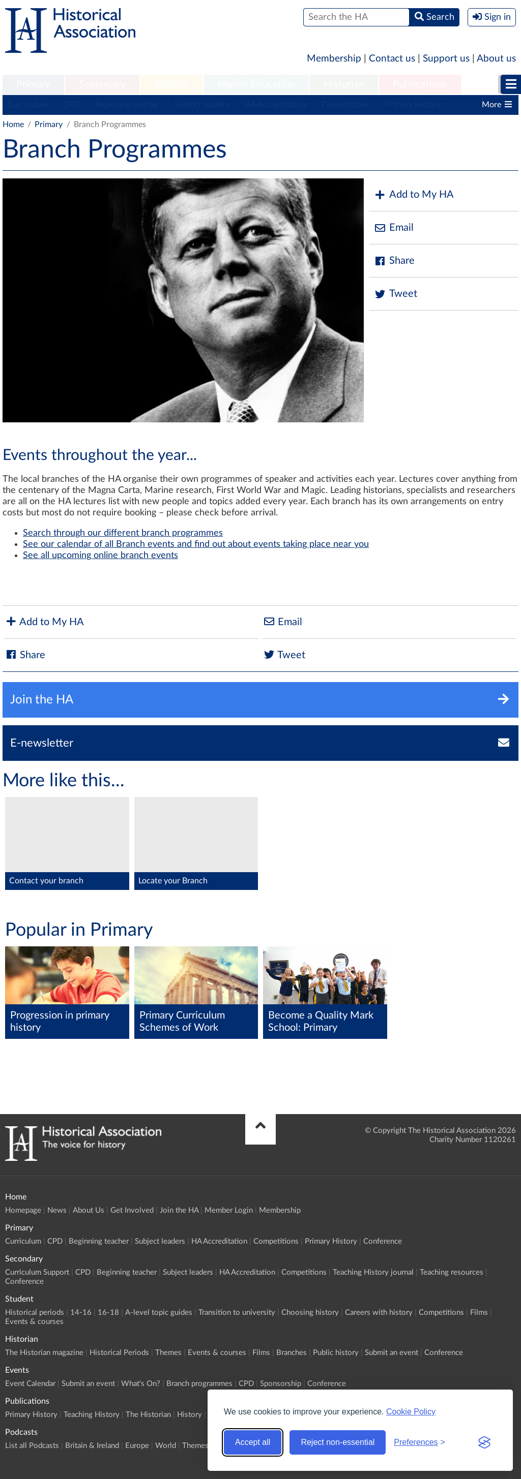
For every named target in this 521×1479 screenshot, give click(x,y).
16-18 (108, 1312)
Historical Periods (119, 1353)
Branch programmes (199, 1384)
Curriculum (28, 105)
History (189, 1415)
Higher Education (256, 84)
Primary (33, 84)
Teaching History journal (373, 1272)
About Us (88, 1210)
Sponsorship (280, 1384)
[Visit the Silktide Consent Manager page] (484, 1442)
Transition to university (236, 1312)
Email (394, 228)
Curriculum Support (37, 1272)
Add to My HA (414, 195)
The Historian (148, 1415)
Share (394, 261)
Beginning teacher (127, 105)
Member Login (229, 1210)
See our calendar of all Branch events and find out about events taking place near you (196, 544)
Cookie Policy (411, 1411)
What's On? (140, 1384)
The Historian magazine (44, 1353)
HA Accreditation (275, 105)
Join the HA (179, 1210)
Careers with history (379, 1312)
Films (479, 1312)
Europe (137, 1446)
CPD (71, 105)
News (57, 1210)
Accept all (252, 1442)
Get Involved (132, 1210)
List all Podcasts (32, 1446)
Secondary (102, 84)
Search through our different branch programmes (123, 533)
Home (13, 124)
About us (496, 59)
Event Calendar (30, 1384)
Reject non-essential (337, 1442)
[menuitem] (33, 85)
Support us (446, 59)
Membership (334, 59)
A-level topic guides (158, 1312)
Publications (420, 84)
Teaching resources (451, 1272)
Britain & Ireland (92, 1446)
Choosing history (310, 1312)
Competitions (345, 105)
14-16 (81, 1312)
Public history (336, 1353)
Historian (344, 84)
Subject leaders (202, 105)
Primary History (413, 105)
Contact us (392, 59)
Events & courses (34, 1322)
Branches (291, 1353)
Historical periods (34, 1312)
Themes (168, 1353)
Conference (382, 1241)
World (165, 1446)
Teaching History (92, 1415)
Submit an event (391, 1353)
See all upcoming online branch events (100, 555)
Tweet (395, 294)
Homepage (23, 1210)
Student (171, 84)
